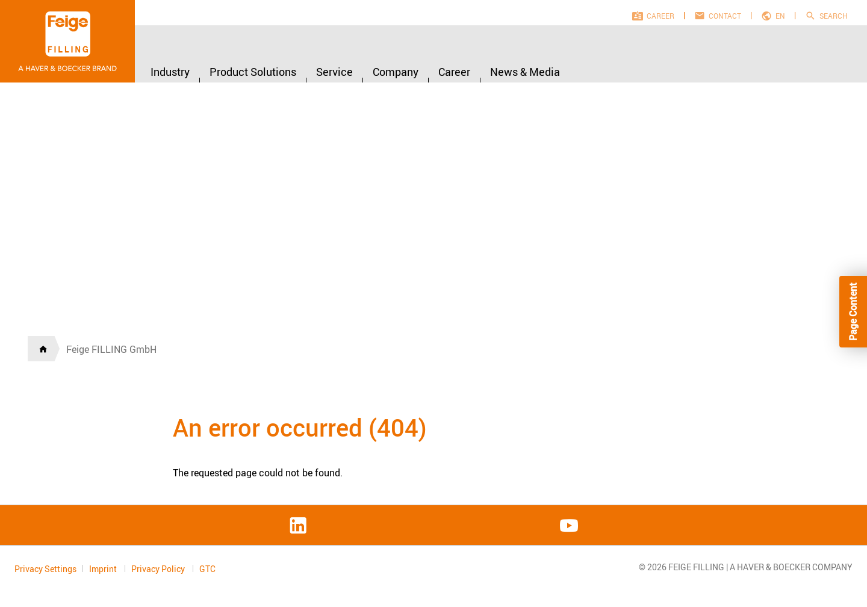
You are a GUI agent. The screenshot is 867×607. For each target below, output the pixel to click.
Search (833, 15)
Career (660, 15)
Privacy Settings (45, 568)
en (780, 15)
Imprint (104, 568)
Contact (725, 15)
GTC (207, 569)
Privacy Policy (159, 568)
